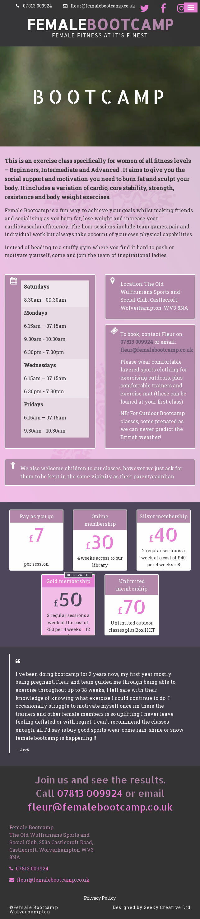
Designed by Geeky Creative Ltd (152, 907)
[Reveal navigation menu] (191, 7)
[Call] (33, 6)
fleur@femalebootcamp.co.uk (156, 350)
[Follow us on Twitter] (145, 8)
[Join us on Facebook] (164, 8)
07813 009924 (136, 341)
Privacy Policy (100, 898)
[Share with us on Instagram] (182, 8)
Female (100, 24)
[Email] (99, 6)
